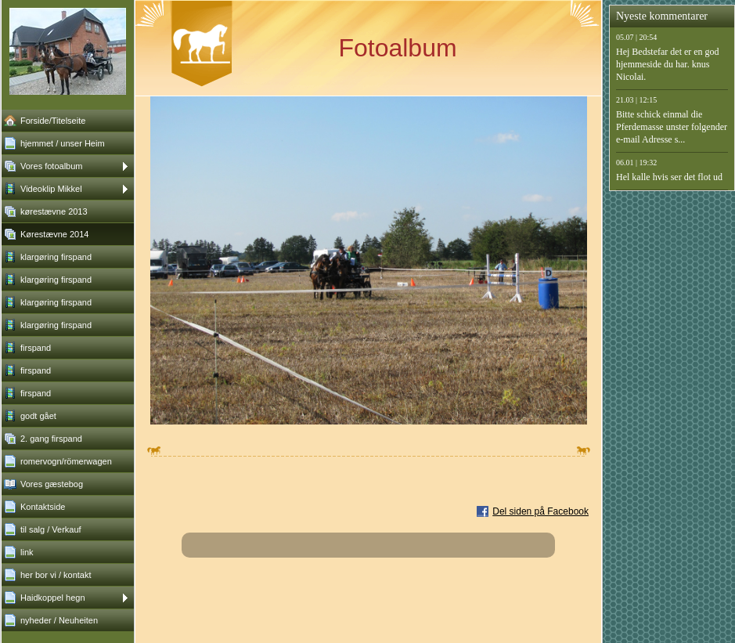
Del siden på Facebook (540, 511)
